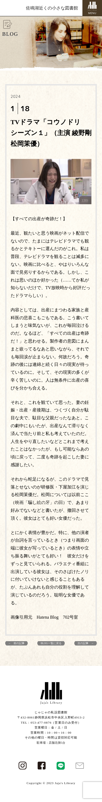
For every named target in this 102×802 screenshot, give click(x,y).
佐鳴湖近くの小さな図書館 (52, 8)
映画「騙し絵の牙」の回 (39, 502)
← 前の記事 (16, 643)
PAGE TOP (94, 773)
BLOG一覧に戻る (51, 643)
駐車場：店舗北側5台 (51, 742)
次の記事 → (86, 643)
